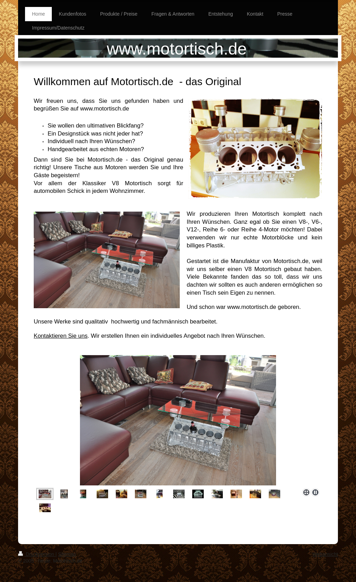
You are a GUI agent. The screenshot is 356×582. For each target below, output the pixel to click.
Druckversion (36, 554)
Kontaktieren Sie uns (61, 336)
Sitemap (67, 554)
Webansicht (325, 554)
